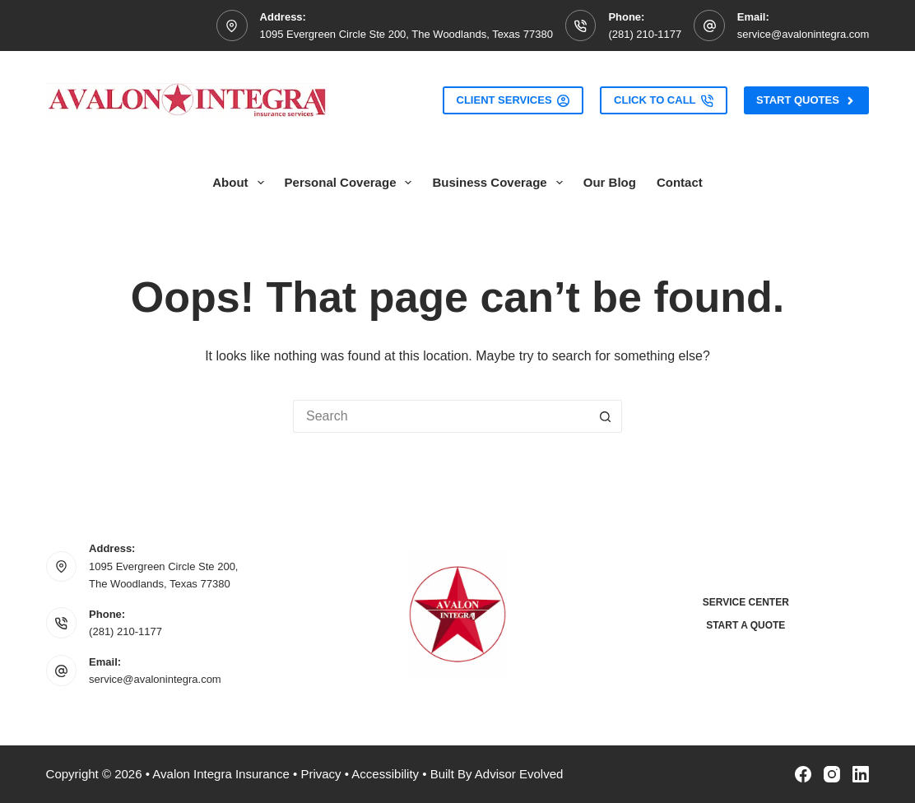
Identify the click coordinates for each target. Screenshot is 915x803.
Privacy (320, 774)
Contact (680, 182)
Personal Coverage (352, 183)
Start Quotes (806, 100)
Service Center (746, 602)
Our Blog (609, 182)
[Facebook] (803, 774)
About (241, 183)
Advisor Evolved (519, 774)
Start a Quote (745, 625)
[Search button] (605, 416)
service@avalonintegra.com (803, 34)
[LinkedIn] (860, 774)
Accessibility (385, 774)
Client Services (513, 100)
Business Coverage (500, 183)
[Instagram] (832, 774)
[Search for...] (441, 416)
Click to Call (663, 100)
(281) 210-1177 (644, 34)
